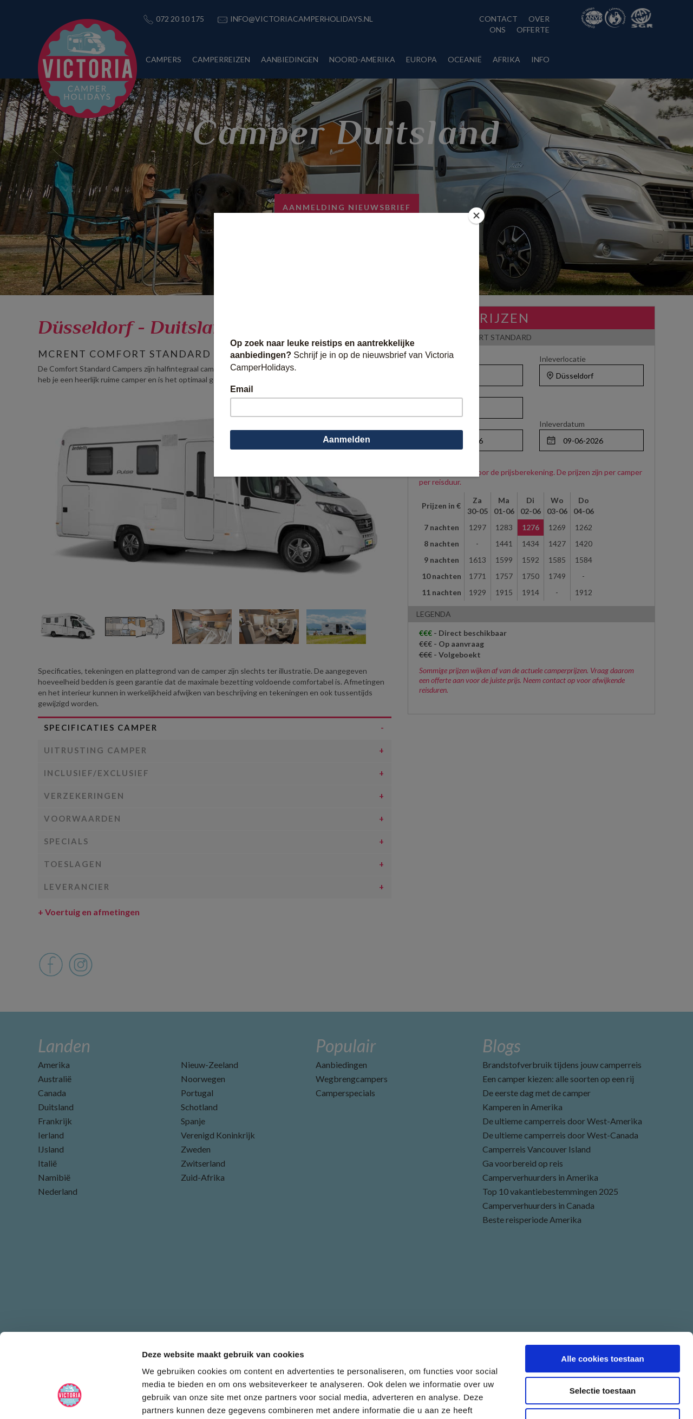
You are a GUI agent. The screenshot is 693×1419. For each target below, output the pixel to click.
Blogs (501, 1045)
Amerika (54, 1064)
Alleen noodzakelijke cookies (602, 1350)
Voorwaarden (82, 818)
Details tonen (585, 1397)
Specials (66, 841)
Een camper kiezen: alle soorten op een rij (558, 1078)
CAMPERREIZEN (221, 59)
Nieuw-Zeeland (209, 1064)
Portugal (197, 1093)
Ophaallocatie (442, 358)
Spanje (193, 1121)
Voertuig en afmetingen (89, 912)
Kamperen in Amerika (522, 1107)
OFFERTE (533, 29)
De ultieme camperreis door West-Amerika (562, 1121)
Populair (346, 1045)
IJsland (51, 1149)
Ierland (51, 1135)
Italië (47, 1163)
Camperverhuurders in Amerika (540, 1177)
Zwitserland (203, 1163)
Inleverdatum (562, 423)
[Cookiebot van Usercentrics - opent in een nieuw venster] (70, 1398)
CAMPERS (163, 59)
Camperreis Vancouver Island (536, 1149)
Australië (54, 1078)
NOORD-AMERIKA (362, 59)
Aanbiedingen (341, 1064)
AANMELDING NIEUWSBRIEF (347, 207)
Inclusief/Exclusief (96, 773)
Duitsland (56, 1107)
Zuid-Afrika (203, 1177)
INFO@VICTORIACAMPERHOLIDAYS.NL (301, 18)
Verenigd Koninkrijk (218, 1135)
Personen (435, 391)
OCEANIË (465, 59)
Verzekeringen (84, 795)
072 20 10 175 (180, 18)
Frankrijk (55, 1121)
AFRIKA (506, 59)
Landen (64, 1045)
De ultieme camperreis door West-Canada (560, 1135)
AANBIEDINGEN (289, 59)
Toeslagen (73, 864)
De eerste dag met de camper (536, 1093)
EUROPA (421, 59)
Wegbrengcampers (352, 1078)
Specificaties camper (101, 727)
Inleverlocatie (562, 358)
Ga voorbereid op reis (522, 1163)
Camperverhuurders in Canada (538, 1205)
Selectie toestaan (603, 1318)
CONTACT (498, 18)
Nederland (57, 1191)
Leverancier (77, 886)
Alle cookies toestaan (602, 1286)
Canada (52, 1093)
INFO (540, 59)
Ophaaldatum (442, 423)
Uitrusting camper (95, 750)
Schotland (199, 1107)
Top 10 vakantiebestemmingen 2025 (550, 1191)
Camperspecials (345, 1093)
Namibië (54, 1177)
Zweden (196, 1149)
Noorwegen (203, 1078)
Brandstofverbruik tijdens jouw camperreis (562, 1064)
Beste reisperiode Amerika (531, 1219)
